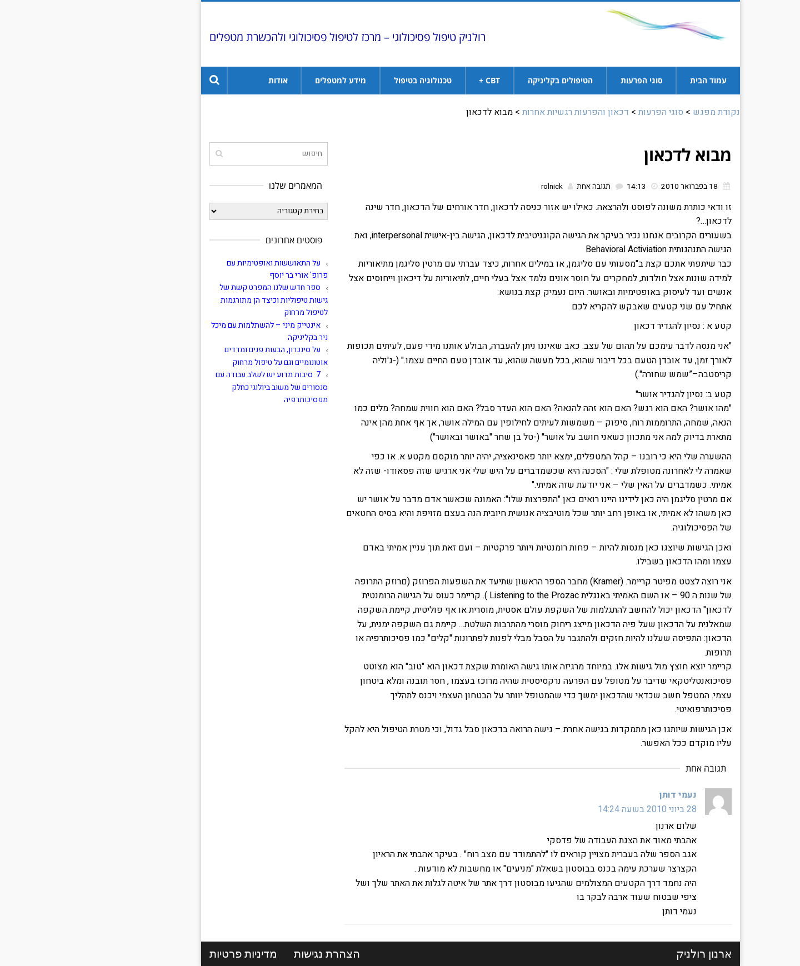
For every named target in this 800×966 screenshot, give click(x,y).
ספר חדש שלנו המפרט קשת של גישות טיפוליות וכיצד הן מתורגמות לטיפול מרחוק (203, 300)
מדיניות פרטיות (173, 953)
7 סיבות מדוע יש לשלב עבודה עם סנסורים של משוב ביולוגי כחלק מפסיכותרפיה (201, 387)
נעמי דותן (607, 795)
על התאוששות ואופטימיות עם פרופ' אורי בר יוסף (206, 269)
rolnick (481, 186)
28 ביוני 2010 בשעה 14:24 (576, 809)
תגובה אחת (523, 186)
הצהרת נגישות (256, 953)
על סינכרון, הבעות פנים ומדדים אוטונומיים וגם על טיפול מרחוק (205, 356)
